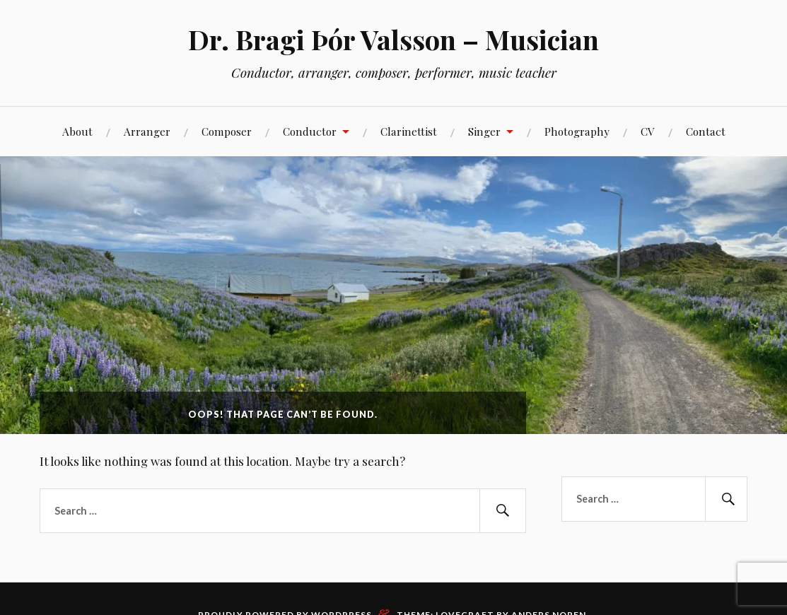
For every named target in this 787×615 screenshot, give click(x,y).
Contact (705, 131)
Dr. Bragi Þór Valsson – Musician (393, 39)
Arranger (147, 131)
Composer (227, 131)
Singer (484, 131)
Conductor (310, 131)
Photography (577, 131)
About (77, 131)
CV (648, 131)
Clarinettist (408, 131)
